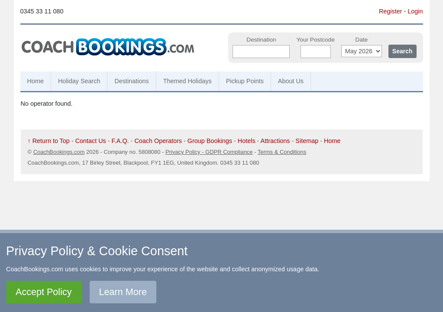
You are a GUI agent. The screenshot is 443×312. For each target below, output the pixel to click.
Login (415, 11)
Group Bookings (210, 140)
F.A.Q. (120, 140)
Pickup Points (245, 81)
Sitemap (306, 140)
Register (390, 11)
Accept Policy (44, 291)
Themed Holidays (187, 81)
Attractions (275, 140)
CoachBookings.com (59, 152)
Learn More (123, 291)
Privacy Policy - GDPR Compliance (209, 152)
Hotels (246, 140)
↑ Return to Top (49, 140)
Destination (261, 39)
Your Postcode (315, 39)
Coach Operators (158, 140)
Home (35, 81)
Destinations (131, 81)
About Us (291, 81)
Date (361, 39)
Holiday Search (79, 81)
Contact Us (90, 140)
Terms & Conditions (282, 152)
